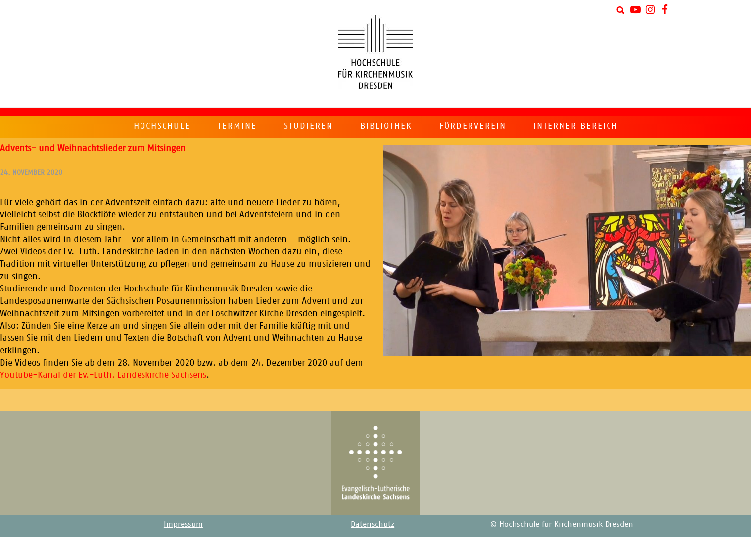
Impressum (183, 524)
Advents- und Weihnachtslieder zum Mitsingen (93, 148)
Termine (237, 126)
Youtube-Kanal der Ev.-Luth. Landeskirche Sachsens (103, 375)
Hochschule (162, 126)
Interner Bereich (575, 126)
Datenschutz (372, 524)
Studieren (308, 126)
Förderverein (472, 126)
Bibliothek (386, 126)
